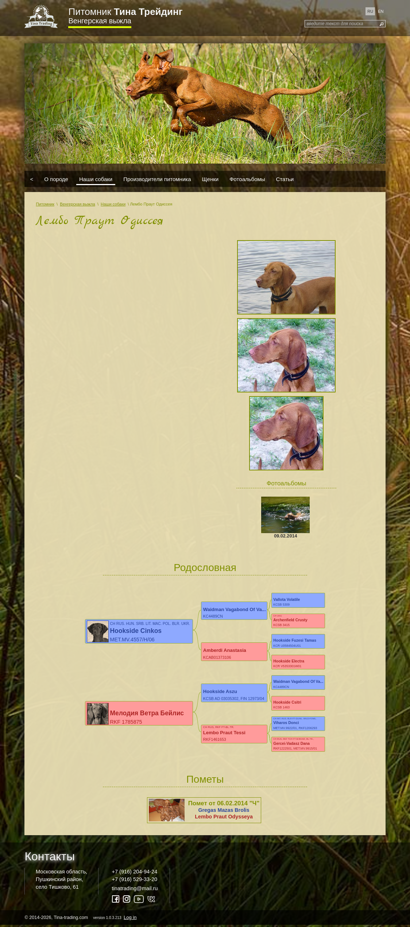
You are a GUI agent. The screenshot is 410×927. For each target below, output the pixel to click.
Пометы (205, 781)
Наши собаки (95, 179)
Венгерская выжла (99, 21)
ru (370, 11)
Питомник (125, 11)
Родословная (205, 567)
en (380, 11)
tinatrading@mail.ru (135, 890)
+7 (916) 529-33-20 (134, 881)
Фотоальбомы (247, 179)
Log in (130, 919)
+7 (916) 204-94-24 (134, 873)
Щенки (210, 179)
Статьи (285, 179)
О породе (56, 179)
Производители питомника (157, 179)
